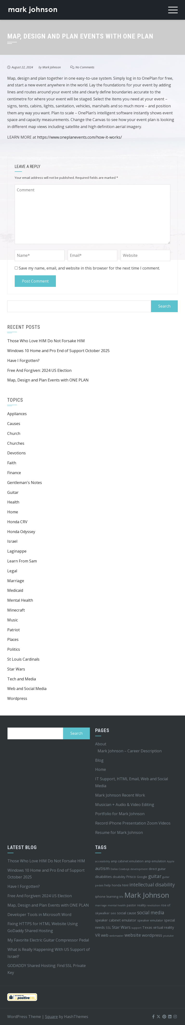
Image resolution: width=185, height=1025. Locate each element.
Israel (12, 541)
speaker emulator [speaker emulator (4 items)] (150, 920)
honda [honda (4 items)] (116, 885)
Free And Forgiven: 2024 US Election (39, 370)
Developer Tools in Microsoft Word (39, 914)
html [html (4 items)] (125, 885)
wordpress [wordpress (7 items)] (152, 935)
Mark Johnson (51, 67)
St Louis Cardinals (23, 659)
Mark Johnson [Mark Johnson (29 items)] (146, 895)
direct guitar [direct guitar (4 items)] (157, 869)
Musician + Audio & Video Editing (124, 804)
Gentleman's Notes (24, 482)
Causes (13, 423)
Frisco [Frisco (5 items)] (131, 876)
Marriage (15, 580)
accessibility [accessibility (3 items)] (102, 861)
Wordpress (17, 698)
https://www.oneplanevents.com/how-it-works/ (79, 137)
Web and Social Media (26, 688)
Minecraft (16, 610)
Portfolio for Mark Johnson (120, 813)
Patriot (13, 629)
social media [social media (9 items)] (150, 912)
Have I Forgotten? (23, 360)
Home (12, 512)
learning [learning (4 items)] (112, 896)
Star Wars (16, 669)
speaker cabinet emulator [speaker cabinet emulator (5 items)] (115, 920)
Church (13, 433)
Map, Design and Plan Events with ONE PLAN (48, 380)
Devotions (16, 453)
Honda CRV (17, 521)
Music (12, 620)
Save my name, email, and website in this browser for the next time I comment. (89, 268)
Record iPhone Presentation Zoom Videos (133, 823)
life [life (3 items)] (121, 896)
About (100, 744)
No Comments (84, 67)
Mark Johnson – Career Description (130, 751)
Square (51, 1016)
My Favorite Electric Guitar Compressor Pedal (48, 940)
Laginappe (16, 551)
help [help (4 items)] (107, 885)
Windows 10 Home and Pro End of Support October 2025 (58, 350)
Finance (14, 472)
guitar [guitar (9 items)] (154, 876)
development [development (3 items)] (139, 869)
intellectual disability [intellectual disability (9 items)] (152, 885)
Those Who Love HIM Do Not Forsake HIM (46, 340)
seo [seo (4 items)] (113, 913)
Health (13, 502)
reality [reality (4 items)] (141, 905)
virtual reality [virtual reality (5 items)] (163, 927)
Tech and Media (21, 679)
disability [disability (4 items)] (119, 877)
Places (13, 639)
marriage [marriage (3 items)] (101, 905)
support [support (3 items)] (136, 927)
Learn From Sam (22, 561)
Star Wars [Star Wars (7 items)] (121, 927)
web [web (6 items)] (104, 935)
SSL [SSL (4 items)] (108, 927)
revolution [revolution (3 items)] (153, 905)
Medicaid (15, 590)
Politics (13, 649)
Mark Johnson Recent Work (120, 795)
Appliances (17, 413)
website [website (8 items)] (133, 935)
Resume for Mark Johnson (119, 832)
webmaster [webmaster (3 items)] (116, 935)
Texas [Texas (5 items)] (147, 927)
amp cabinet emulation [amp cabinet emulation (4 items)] (127, 861)
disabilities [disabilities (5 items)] (103, 876)
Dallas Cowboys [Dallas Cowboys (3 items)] (120, 869)
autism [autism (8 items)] (102, 868)
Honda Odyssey (21, 531)
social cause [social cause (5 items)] (126, 913)
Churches (15, 443)
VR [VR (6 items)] (97, 935)
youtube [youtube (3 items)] (168, 935)
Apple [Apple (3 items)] (170, 861)
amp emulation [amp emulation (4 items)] (155, 861)
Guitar (13, 492)
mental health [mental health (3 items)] (117, 905)
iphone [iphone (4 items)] (100, 896)
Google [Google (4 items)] (142, 877)
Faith (11, 462)
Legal (12, 571)
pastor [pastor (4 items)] (131, 905)
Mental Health (20, 600)
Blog (99, 760)
